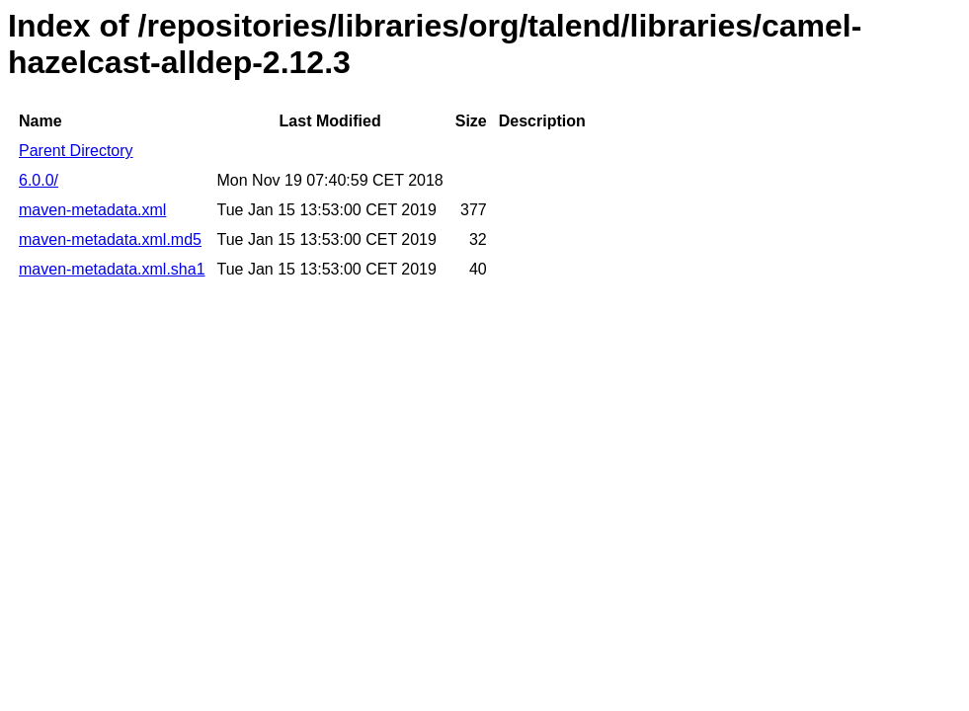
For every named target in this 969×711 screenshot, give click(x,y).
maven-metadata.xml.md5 (110, 239)
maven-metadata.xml (92, 209)
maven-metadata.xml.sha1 (112, 269)
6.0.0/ (38, 180)
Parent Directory (76, 150)
